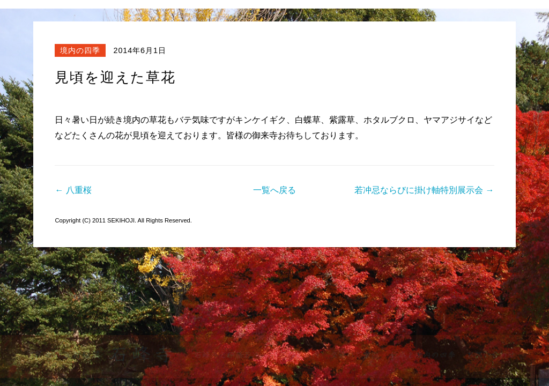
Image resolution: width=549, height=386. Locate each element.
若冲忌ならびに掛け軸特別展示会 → (424, 190)
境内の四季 (80, 50)
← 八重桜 (73, 190)
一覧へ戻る (274, 190)
